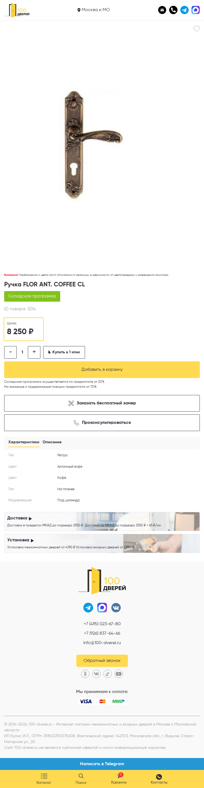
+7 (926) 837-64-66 (102, 633)
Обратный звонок (102, 661)
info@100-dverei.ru (102, 643)
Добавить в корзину (102, 369)
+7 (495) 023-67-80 (102, 624)
